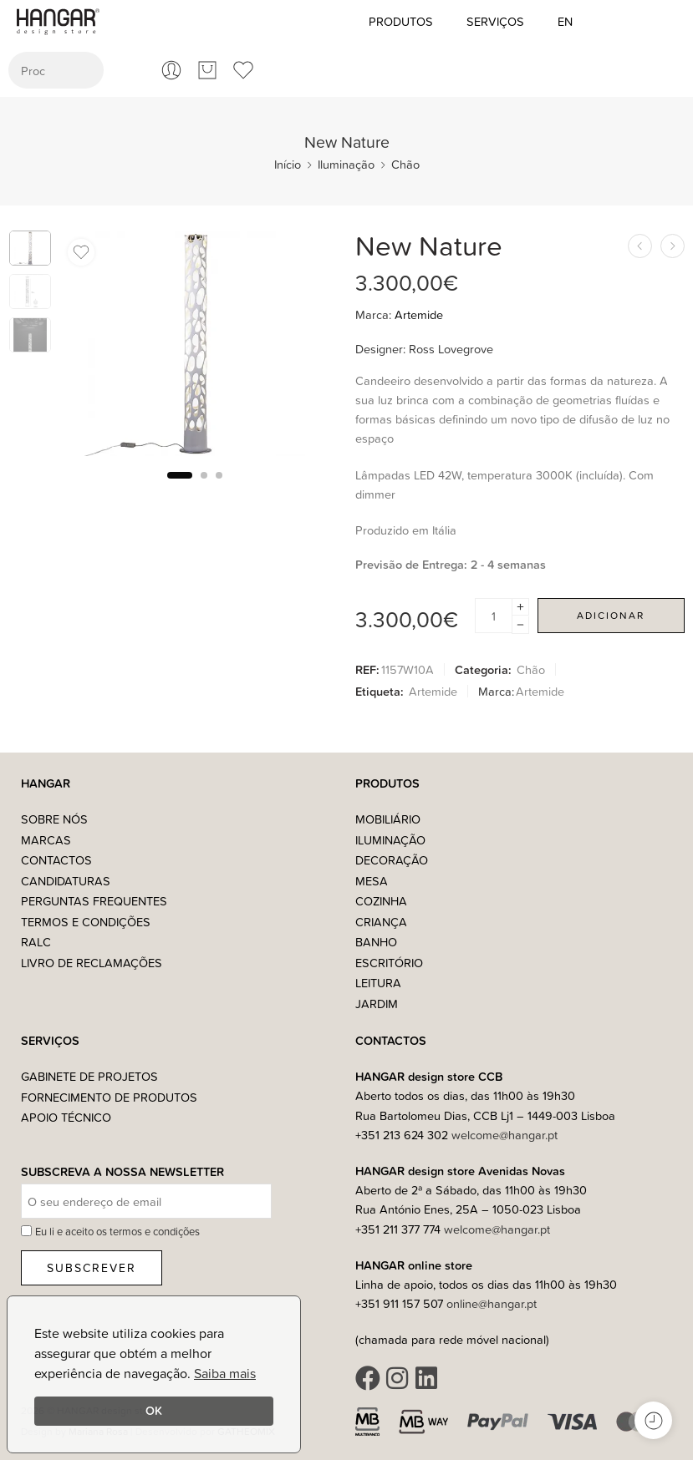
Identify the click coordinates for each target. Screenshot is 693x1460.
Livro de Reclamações (91, 962)
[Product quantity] (493, 615)
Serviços (495, 21)
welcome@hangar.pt (504, 1134)
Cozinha (381, 901)
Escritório (389, 962)
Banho (376, 942)
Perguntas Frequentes (94, 901)
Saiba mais (225, 1373)
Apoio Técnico (66, 1117)
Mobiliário (387, 819)
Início (287, 164)
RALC (36, 942)
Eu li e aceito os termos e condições (117, 1231)
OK (153, 1410)
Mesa (371, 881)
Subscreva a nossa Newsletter (122, 1172)
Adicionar (611, 615)
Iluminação (346, 164)
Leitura (378, 982)
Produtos (401, 21)
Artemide (419, 314)
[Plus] (520, 607)
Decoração (391, 860)
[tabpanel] (194, 347)
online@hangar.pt (491, 1303)
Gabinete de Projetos (89, 1076)
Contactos (56, 860)
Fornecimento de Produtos (109, 1097)
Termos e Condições (85, 921)
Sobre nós (54, 819)
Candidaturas (65, 881)
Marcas (46, 840)
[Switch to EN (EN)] (565, 22)
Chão (405, 164)
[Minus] (520, 625)
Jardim (376, 1003)
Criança (381, 921)
